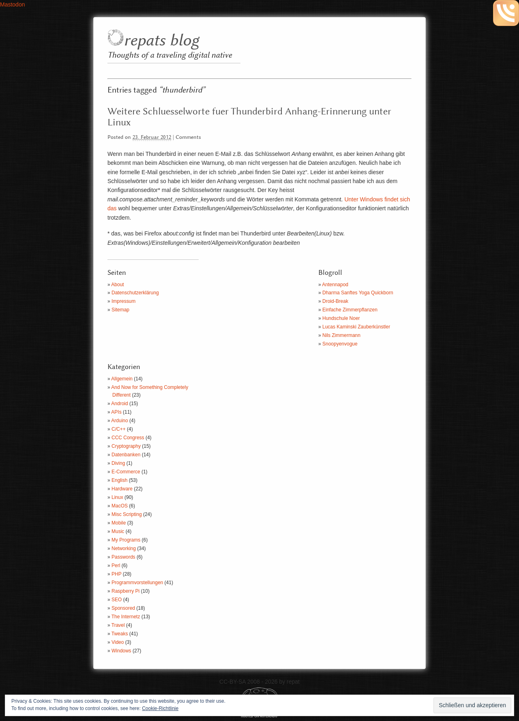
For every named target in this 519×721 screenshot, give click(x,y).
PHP (116, 574)
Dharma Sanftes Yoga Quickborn (357, 293)
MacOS (120, 506)
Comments (188, 137)
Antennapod (335, 284)
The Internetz (126, 617)
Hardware (122, 489)
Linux (117, 497)
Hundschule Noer (341, 318)
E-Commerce (126, 472)
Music (118, 531)
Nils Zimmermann (341, 335)
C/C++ (119, 429)
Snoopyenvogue (340, 344)
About (117, 284)
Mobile (119, 523)
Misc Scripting (127, 514)
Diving (118, 463)
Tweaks (120, 634)
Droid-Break (335, 301)
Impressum (123, 301)
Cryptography (126, 446)
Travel (118, 625)
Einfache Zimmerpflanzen (349, 310)
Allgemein (122, 379)
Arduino (119, 420)
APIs (116, 412)
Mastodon (12, 4)
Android (119, 403)
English (119, 480)
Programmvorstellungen (137, 582)
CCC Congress (128, 437)
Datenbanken (126, 455)
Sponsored (123, 608)
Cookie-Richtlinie (160, 708)
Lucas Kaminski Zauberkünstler (356, 327)
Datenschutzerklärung (135, 293)
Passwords (123, 557)
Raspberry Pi (125, 591)
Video (118, 642)
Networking (124, 548)
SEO (117, 599)
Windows (121, 651)
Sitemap (120, 310)
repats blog (161, 41)
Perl (116, 565)
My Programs (126, 540)
